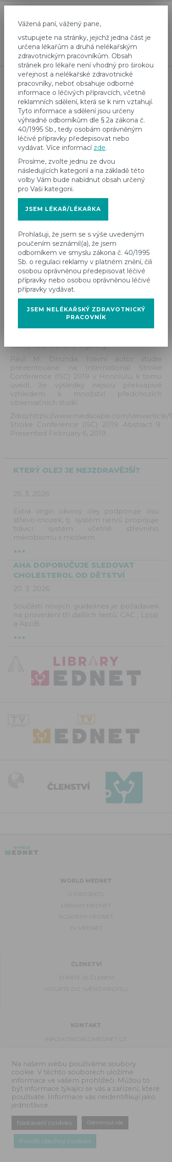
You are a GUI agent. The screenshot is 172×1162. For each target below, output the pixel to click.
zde (99, 148)
